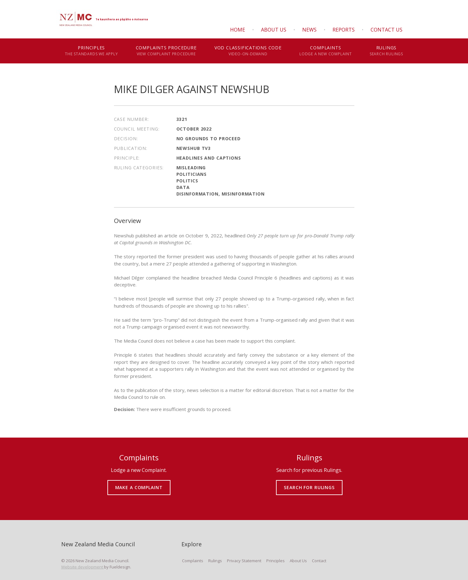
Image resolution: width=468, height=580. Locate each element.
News (309, 29)
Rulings (386, 51)
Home (237, 29)
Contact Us (386, 29)
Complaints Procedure (166, 51)
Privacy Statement (244, 560)
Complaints (325, 51)
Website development (82, 567)
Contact (319, 560)
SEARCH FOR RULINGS (309, 483)
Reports (344, 29)
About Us (273, 29)
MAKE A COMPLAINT (138, 483)
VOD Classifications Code (248, 51)
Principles (91, 51)
